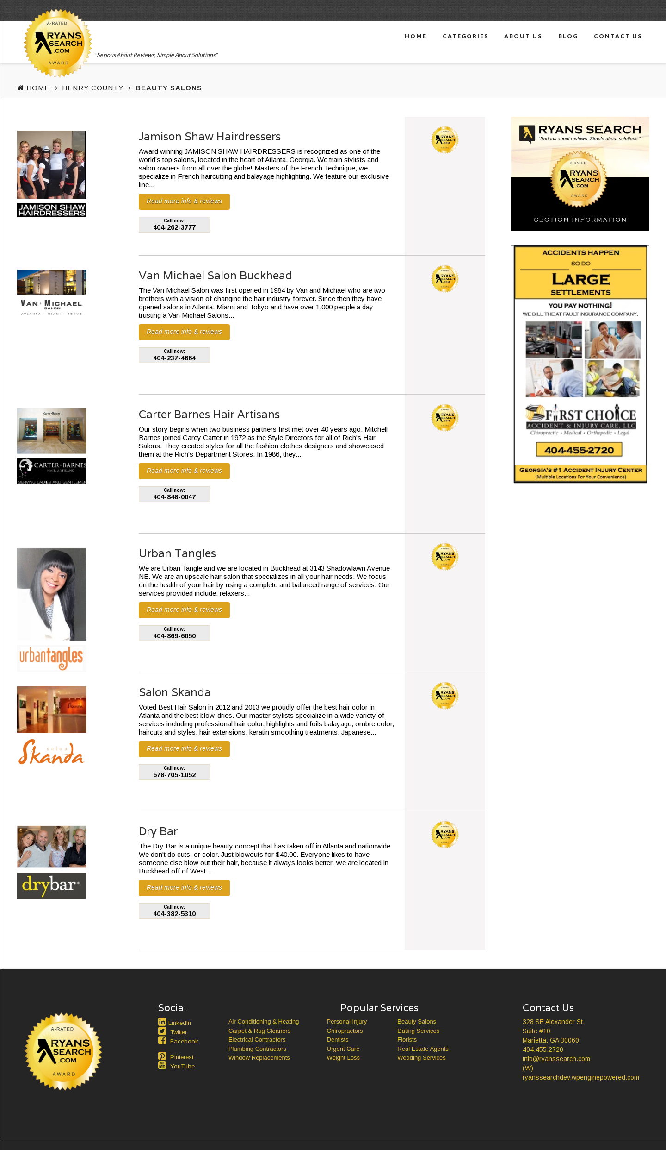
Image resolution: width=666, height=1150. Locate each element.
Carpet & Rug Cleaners (259, 1030)
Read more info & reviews (184, 201)
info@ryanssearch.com (556, 1058)
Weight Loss (343, 1057)
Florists (407, 1039)
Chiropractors (345, 1030)
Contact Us (618, 35)
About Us (523, 35)
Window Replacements (259, 1057)
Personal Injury (347, 1021)
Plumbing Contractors (257, 1048)
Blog (568, 35)
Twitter (178, 1032)
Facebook (184, 1041)
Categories (465, 35)
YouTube (182, 1066)
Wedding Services (421, 1057)
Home (416, 35)
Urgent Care (343, 1048)
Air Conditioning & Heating (263, 1021)
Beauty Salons (416, 1021)
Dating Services (418, 1030)
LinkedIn (179, 1023)
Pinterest (181, 1057)
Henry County (92, 88)
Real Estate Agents (423, 1048)
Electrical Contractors (257, 1039)
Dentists (338, 1039)
